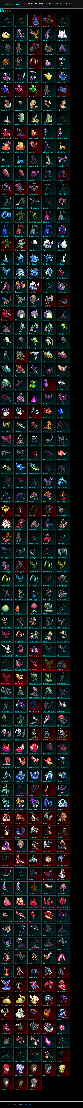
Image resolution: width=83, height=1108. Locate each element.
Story (30, 4)
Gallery (68, 4)
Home (23, 4)
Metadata (49, 4)
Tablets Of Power (11, 4)
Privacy (28, 1105)
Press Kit (59, 4)
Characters (39, 4)
